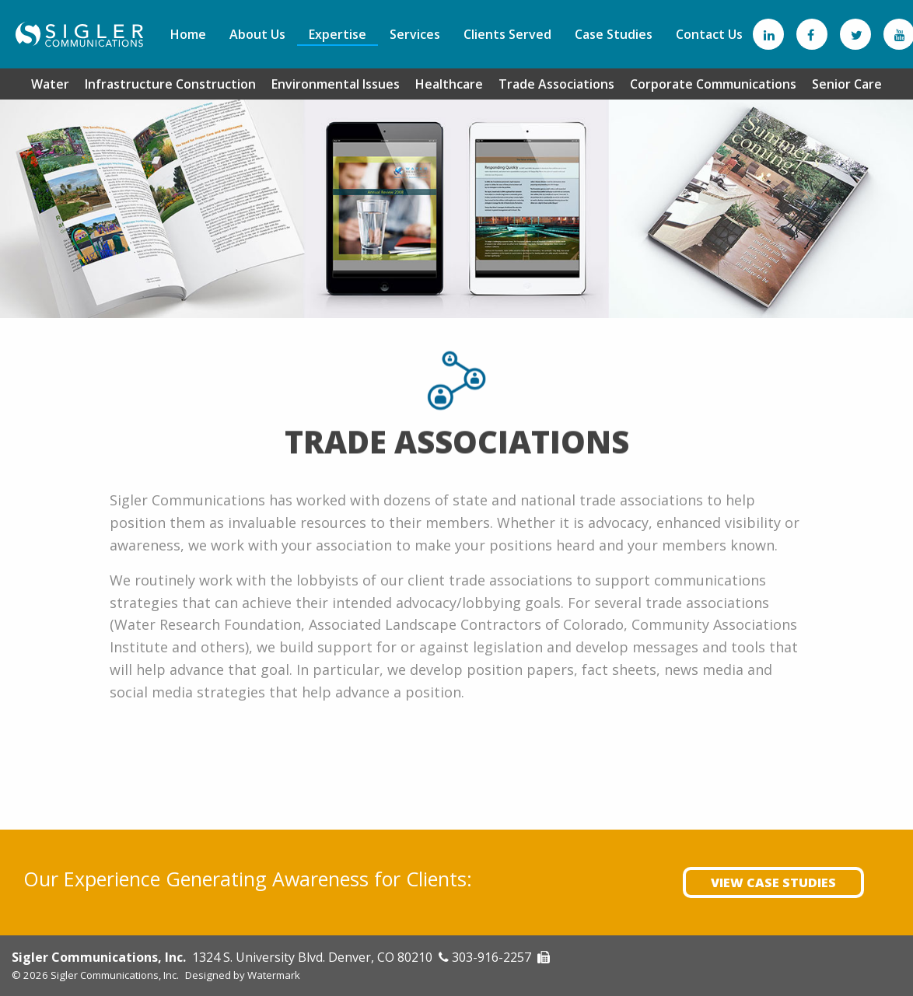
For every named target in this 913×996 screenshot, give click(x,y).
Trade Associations (556, 83)
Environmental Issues (335, 83)
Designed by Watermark (242, 975)
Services (415, 34)
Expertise (337, 34)
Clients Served (507, 34)
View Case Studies (773, 882)
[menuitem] (188, 34)
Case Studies (613, 34)
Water (50, 83)
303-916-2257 (491, 957)
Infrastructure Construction (170, 83)
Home (188, 34)
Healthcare (449, 83)
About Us (257, 34)
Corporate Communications (713, 83)
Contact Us (709, 34)
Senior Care (847, 83)
